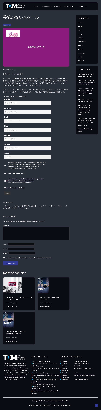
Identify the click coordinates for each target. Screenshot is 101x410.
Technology (81, 53)
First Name (8, 99)
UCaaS (80, 57)
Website (5, 253)
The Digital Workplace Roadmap (42, 384)
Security (80, 49)
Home (36, 6)
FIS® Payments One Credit (41, 361)
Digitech (7, 25)
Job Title (7, 135)
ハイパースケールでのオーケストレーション (53, 206)
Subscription (69, 6)
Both (22, 173)
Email (6, 117)
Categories (46, 6)
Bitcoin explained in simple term (42, 373)
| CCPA (52, 405)
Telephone (15, 173)
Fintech (80, 34)
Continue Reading (11, 307)
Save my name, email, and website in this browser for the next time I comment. (28, 258)
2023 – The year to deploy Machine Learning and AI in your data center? (86, 82)
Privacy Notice (32, 168)
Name (5, 244)
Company (7, 144)
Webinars (81, 60)
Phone (6, 126)
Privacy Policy (33, 405)
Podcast (80, 45)
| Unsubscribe (67, 405)
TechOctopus (7, 202)
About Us (57, 6)
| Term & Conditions (44, 405)
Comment (6, 225)
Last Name (8, 108)
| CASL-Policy (59, 405)
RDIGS (67, 401)
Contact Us (82, 6)
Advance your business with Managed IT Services (16, 332)
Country (7, 153)
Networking (81, 41)
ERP (79, 30)
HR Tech (80, 38)
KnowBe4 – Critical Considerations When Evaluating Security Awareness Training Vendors (84, 109)
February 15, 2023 (11, 303)
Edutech (80, 26)
